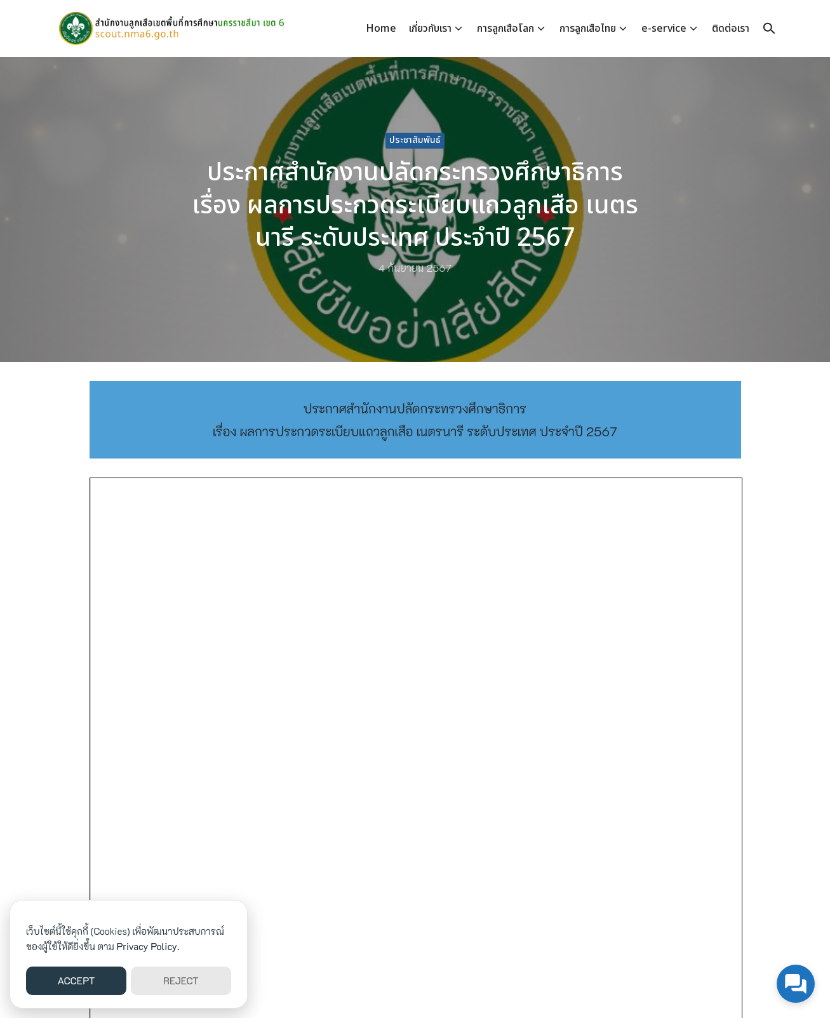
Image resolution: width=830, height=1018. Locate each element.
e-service (663, 28)
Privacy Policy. (148, 946)
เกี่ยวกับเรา (430, 28)
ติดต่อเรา (730, 28)
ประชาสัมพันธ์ (415, 140)
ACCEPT (76, 980)
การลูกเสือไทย (587, 28)
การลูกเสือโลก (505, 28)
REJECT (181, 980)
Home (381, 28)
